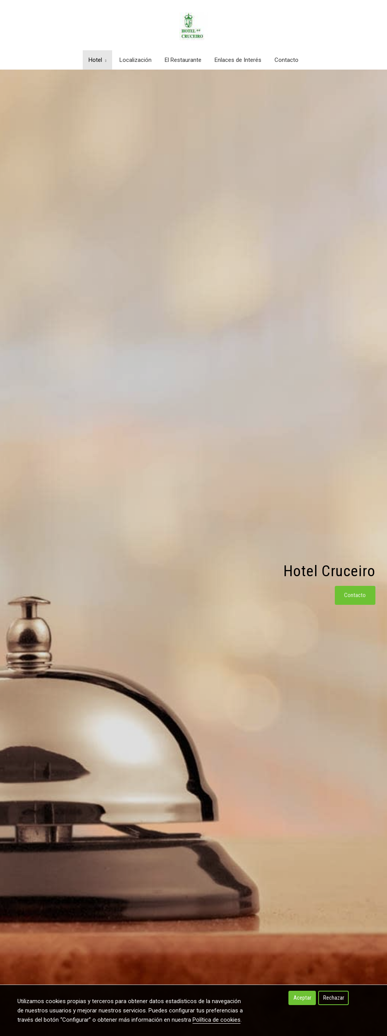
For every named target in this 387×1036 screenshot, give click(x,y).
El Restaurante (183, 59)
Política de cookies (216, 1019)
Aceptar (302, 997)
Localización (135, 59)
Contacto (286, 59)
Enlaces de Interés (238, 59)
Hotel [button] (97, 59)
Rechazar (333, 997)
